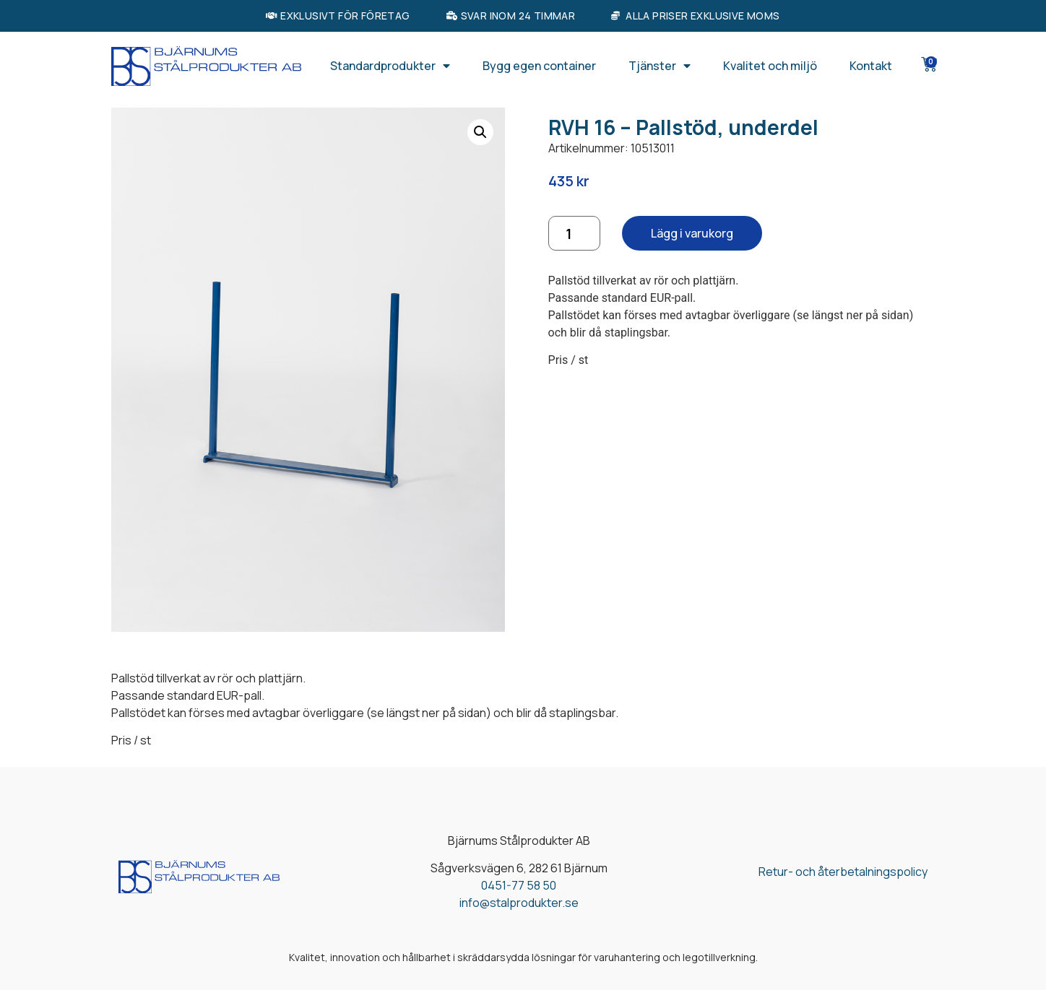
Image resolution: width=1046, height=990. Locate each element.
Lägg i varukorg (692, 233)
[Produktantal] (574, 233)
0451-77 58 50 (518, 885)
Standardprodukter (390, 66)
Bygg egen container (539, 66)
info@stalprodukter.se (519, 903)
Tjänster (659, 66)
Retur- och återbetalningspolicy (843, 872)
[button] (480, 132)
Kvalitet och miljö (770, 66)
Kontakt (871, 66)
